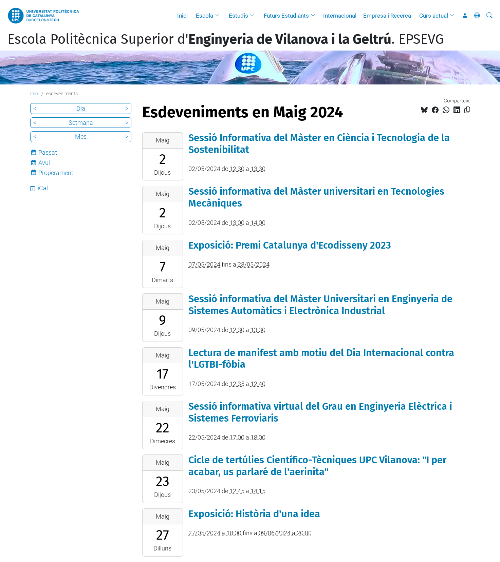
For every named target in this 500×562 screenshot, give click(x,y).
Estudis (238, 15)
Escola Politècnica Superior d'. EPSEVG (225, 39)
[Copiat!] (467, 110)
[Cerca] (489, 16)
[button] (219, 15)
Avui (44, 162)
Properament (55, 172)
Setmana (81, 122)
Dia (80, 108)
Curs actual (433, 15)
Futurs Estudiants (286, 15)
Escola (204, 15)
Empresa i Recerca (387, 15)
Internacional (339, 15)
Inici (182, 15)
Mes (81, 136)
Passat (47, 152)
